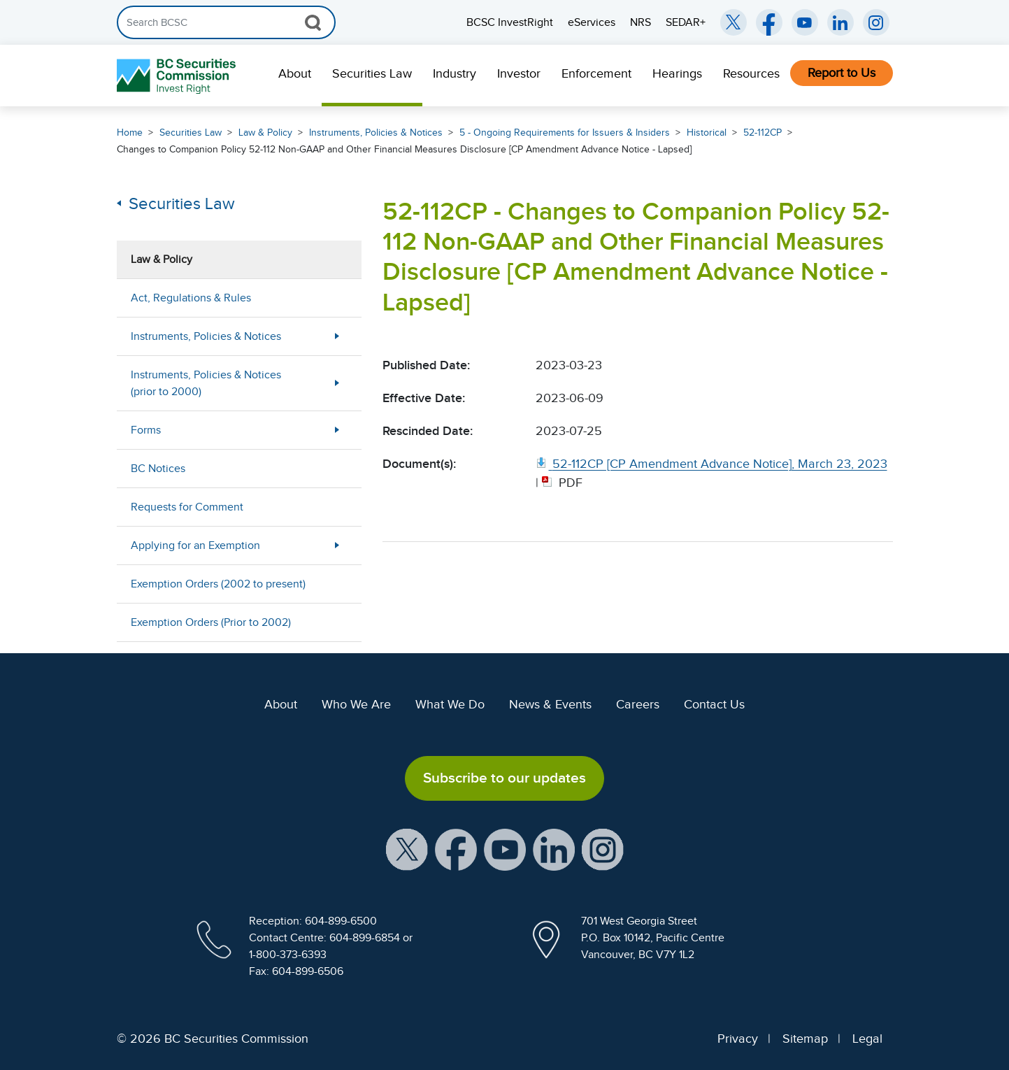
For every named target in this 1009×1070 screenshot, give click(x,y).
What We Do (450, 704)
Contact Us (714, 704)
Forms (146, 430)
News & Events (550, 704)
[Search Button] (313, 22)
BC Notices (158, 468)
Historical (707, 132)
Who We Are (356, 704)
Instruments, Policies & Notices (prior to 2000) (206, 383)
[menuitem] (295, 75)
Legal (867, 1039)
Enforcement (596, 73)
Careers (637, 704)
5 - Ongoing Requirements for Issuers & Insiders (564, 132)
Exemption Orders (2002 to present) (218, 584)
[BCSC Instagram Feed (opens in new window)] (876, 22)
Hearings (677, 73)
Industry (454, 73)
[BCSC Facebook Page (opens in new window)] (769, 22)
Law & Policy (265, 132)
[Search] (226, 22)
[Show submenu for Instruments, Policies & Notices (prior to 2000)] (337, 383)
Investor (519, 73)
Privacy (737, 1039)
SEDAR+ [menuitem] (686, 22)
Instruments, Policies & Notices (376, 132)
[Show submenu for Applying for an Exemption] (337, 545)
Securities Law (372, 73)
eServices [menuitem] (591, 22)
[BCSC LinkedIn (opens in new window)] (840, 22)
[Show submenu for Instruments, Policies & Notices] (337, 336)
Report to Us (841, 73)
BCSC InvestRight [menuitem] (509, 22)
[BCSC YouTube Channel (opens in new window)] (805, 22)
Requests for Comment (187, 507)
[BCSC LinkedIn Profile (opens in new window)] (554, 848)
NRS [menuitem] (640, 22)
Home (130, 132)
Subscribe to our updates (504, 777)
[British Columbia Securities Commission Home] (178, 75)
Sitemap (805, 1039)
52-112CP (762, 132)
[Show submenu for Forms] (337, 430)
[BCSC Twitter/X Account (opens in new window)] (733, 22)
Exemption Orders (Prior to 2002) (211, 622)
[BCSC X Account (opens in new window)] (407, 848)
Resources (751, 73)
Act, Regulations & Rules (191, 298)
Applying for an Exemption (195, 545)
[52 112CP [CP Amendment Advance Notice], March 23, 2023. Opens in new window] (711, 464)
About (294, 73)
